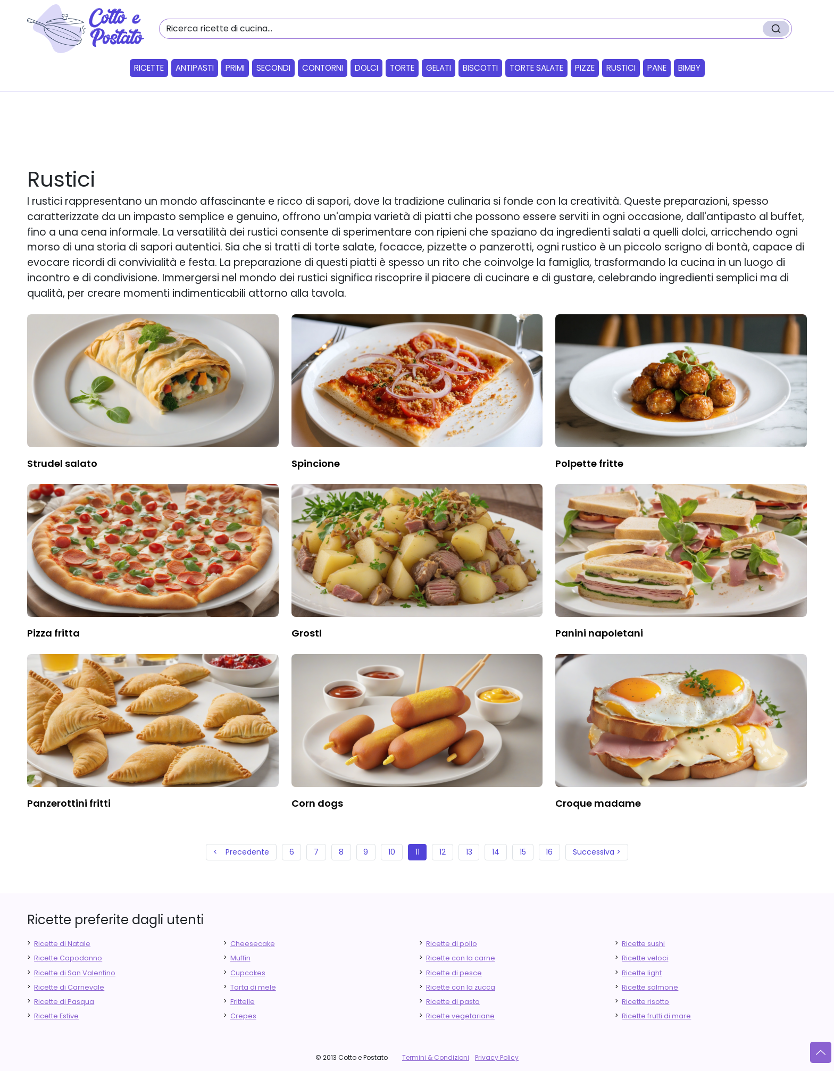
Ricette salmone (650, 987)
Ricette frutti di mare (656, 1015)
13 (469, 852)
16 (549, 852)
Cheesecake (252, 943)
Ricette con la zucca (460, 987)
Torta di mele (253, 987)
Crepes (243, 1015)
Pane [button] (656, 67)
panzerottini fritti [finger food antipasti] (69, 803)
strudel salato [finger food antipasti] (62, 463)
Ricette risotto (645, 1001)
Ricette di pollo (451, 943)
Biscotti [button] (480, 67)
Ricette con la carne (460, 958)
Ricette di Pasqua (64, 1001)
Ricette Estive (56, 1015)
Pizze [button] (585, 67)
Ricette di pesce (454, 972)
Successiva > (597, 852)
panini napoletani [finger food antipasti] (599, 633)
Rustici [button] (621, 67)
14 (495, 852)
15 (523, 852)
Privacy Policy (497, 1057)
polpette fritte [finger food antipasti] (589, 463)
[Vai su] (820, 1052)
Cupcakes (247, 972)
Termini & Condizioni (435, 1057)
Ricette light (642, 972)
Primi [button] (235, 67)
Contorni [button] (322, 67)
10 (391, 852)
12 (442, 852)
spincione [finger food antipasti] (315, 463)
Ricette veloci (645, 958)
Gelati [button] (438, 67)
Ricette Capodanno (68, 958)
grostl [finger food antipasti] (306, 633)
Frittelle (242, 1001)
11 (417, 852)
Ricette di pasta (453, 1001)
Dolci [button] (366, 67)
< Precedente (241, 852)
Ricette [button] (149, 67)
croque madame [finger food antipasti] (598, 803)
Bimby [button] (689, 67)
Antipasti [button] (195, 67)
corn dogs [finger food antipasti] (317, 803)
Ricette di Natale (62, 943)
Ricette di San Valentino (74, 972)
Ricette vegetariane (460, 1015)
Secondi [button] (273, 67)
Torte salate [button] (536, 67)
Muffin (240, 958)
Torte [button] (402, 67)
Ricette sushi (643, 943)
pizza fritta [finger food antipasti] (53, 633)
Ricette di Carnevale (69, 987)
